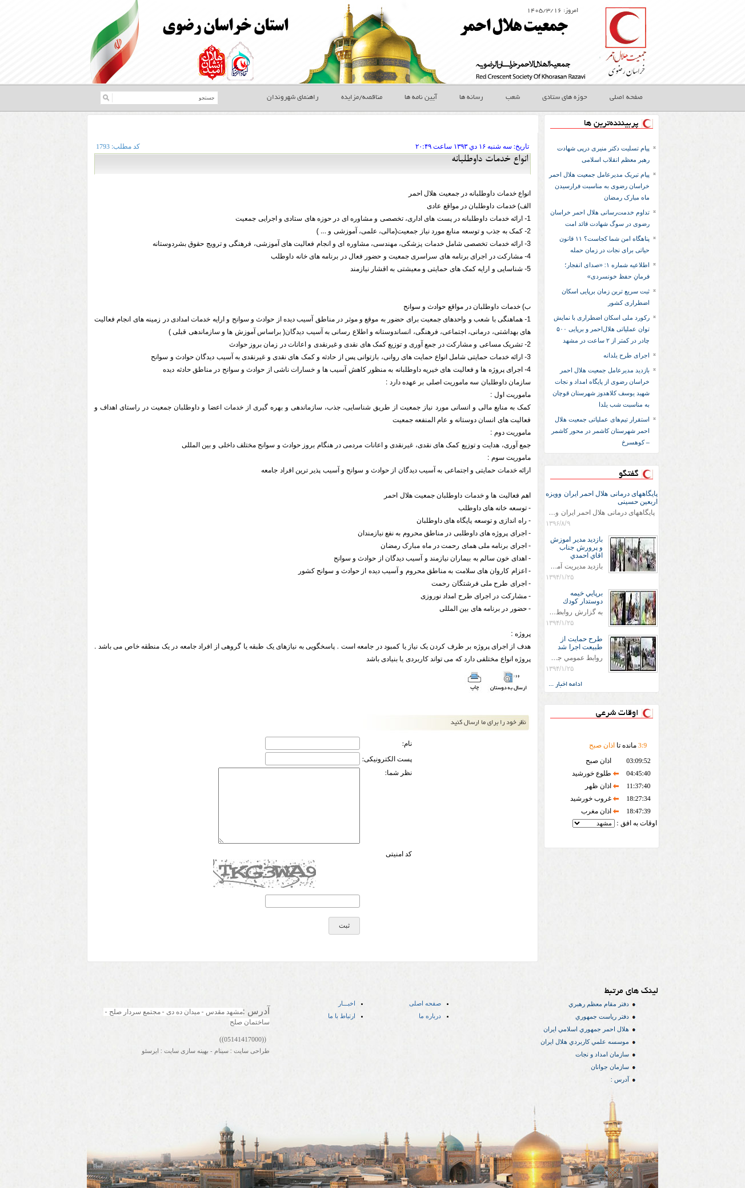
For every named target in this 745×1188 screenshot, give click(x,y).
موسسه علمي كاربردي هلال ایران (584, 1041)
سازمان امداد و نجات (602, 1054)
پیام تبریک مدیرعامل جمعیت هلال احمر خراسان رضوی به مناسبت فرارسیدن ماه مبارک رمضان (599, 186)
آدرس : (620, 1079)
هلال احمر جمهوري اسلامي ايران (586, 1029)
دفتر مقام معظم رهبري (598, 1003)
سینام (221, 1050)
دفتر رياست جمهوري (602, 1016)
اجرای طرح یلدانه (626, 355)
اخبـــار (346, 1003)
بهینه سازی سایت (185, 1050)
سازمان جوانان (610, 1066)
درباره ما (430, 1015)
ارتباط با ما (341, 1015)
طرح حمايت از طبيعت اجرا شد (580, 643)
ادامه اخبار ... (565, 684)
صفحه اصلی (425, 1003)
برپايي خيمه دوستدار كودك (583, 597)
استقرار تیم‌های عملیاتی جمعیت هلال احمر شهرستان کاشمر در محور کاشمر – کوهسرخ (600, 431)
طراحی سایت (251, 1050)
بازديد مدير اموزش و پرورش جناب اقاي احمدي (576, 547)
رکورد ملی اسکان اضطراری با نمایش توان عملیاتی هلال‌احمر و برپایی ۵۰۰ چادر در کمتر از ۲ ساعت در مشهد (602, 329)
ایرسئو (150, 1050)
